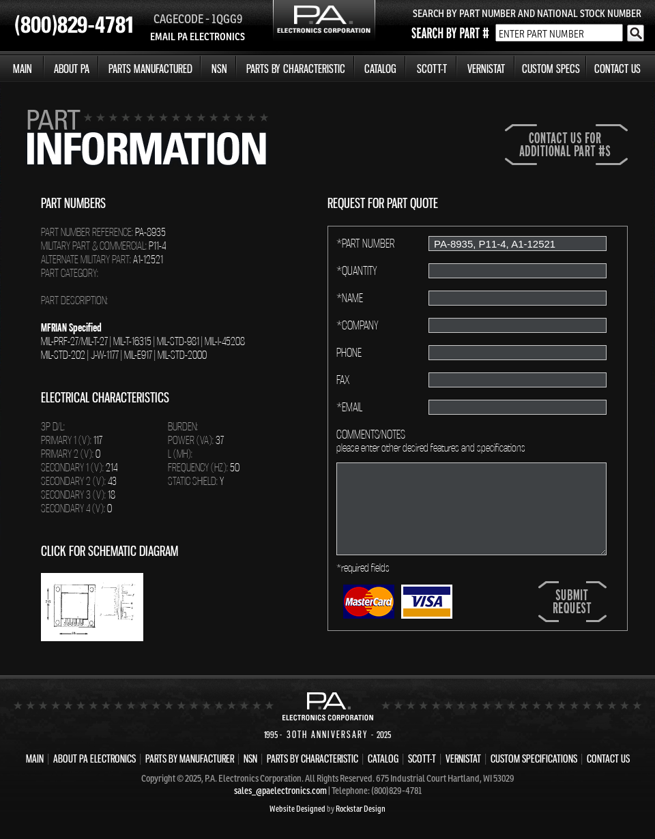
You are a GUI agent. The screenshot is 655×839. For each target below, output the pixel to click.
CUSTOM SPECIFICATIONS (534, 758)
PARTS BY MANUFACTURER (189, 758)
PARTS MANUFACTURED (150, 68)
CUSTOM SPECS (551, 68)
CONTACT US (617, 68)
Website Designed (297, 809)
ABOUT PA (71, 68)
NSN (219, 68)
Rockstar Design (360, 809)
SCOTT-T (432, 68)
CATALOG (380, 68)
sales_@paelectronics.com (280, 790)
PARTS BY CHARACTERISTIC (295, 68)
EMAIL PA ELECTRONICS (197, 36)
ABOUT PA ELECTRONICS (94, 758)
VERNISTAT (486, 68)
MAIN (22, 68)
